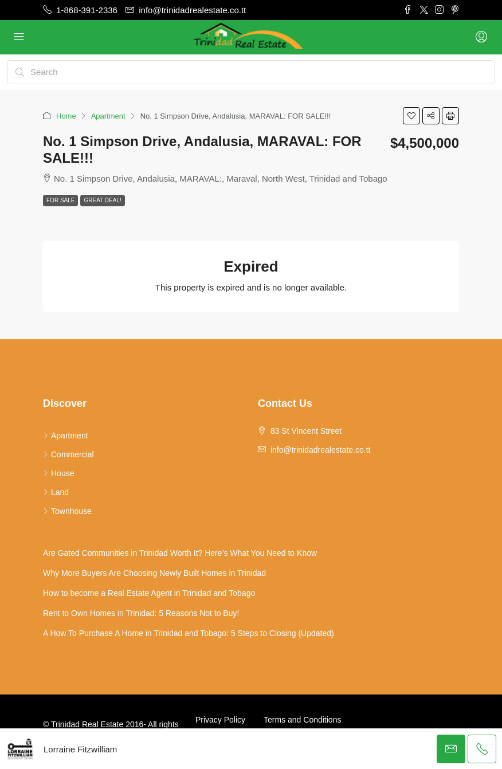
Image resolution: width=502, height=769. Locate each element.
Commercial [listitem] (68, 454)
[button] (411, 115)
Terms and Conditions (302, 719)
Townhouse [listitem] (67, 511)
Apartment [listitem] (65, 435)
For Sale (60, 200)
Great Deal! (102, 200)
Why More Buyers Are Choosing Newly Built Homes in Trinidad (154, 573)
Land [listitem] (56, 492)
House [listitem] (58, 473)
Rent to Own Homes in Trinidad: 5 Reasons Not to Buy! (141, 613)
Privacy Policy (220, 719)
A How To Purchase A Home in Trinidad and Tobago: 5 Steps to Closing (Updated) (188, 633)
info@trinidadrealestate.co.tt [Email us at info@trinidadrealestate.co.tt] (320, 449)
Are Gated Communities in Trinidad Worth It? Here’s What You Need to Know (180, 553)
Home (66, 116)
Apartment (108, 116)
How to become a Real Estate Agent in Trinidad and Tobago (149, 593)
